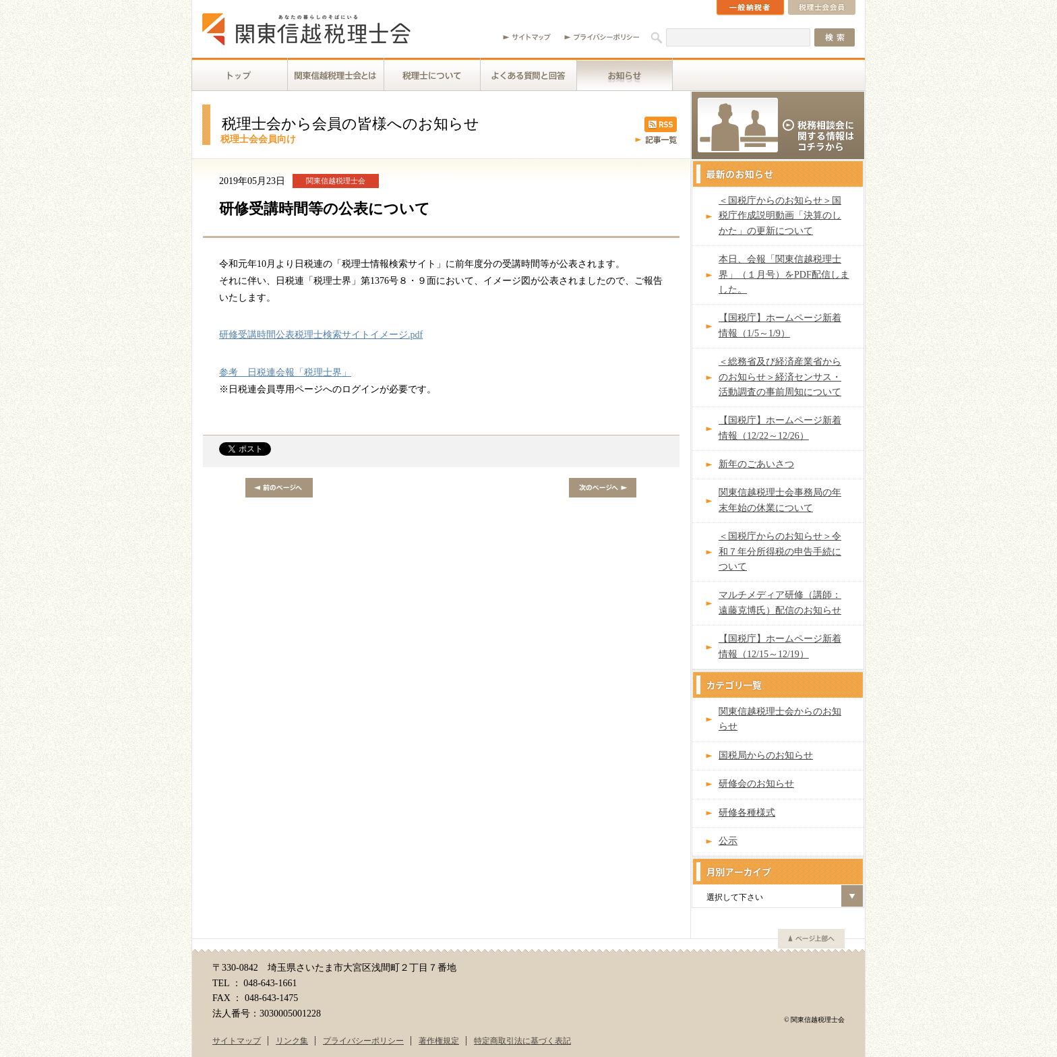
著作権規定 (439, 1041)
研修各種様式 (747, 813)
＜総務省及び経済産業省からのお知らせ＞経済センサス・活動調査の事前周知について (780, 377)
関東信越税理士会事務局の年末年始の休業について (780, 499)
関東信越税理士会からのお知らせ (780, 718)
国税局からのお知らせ (766, 755)
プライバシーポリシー (363, 1041)
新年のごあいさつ (756, 464)
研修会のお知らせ (756, 784)
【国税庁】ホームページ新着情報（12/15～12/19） (780, 646)
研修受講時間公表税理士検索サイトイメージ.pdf (321, 335)
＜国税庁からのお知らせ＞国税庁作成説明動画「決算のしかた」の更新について (780, 215)
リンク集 (292, 1041)
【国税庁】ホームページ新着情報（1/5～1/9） (780, 325)
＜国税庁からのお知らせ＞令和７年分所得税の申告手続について (780, 551)
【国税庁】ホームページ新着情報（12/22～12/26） (780, 427)
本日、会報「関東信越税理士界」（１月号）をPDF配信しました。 (784, 274)
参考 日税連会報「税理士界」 (285, 372)
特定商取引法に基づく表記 (522, 1041)
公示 (728, 841)
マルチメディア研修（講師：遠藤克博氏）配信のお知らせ (780, 602)
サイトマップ (236, 1041)
